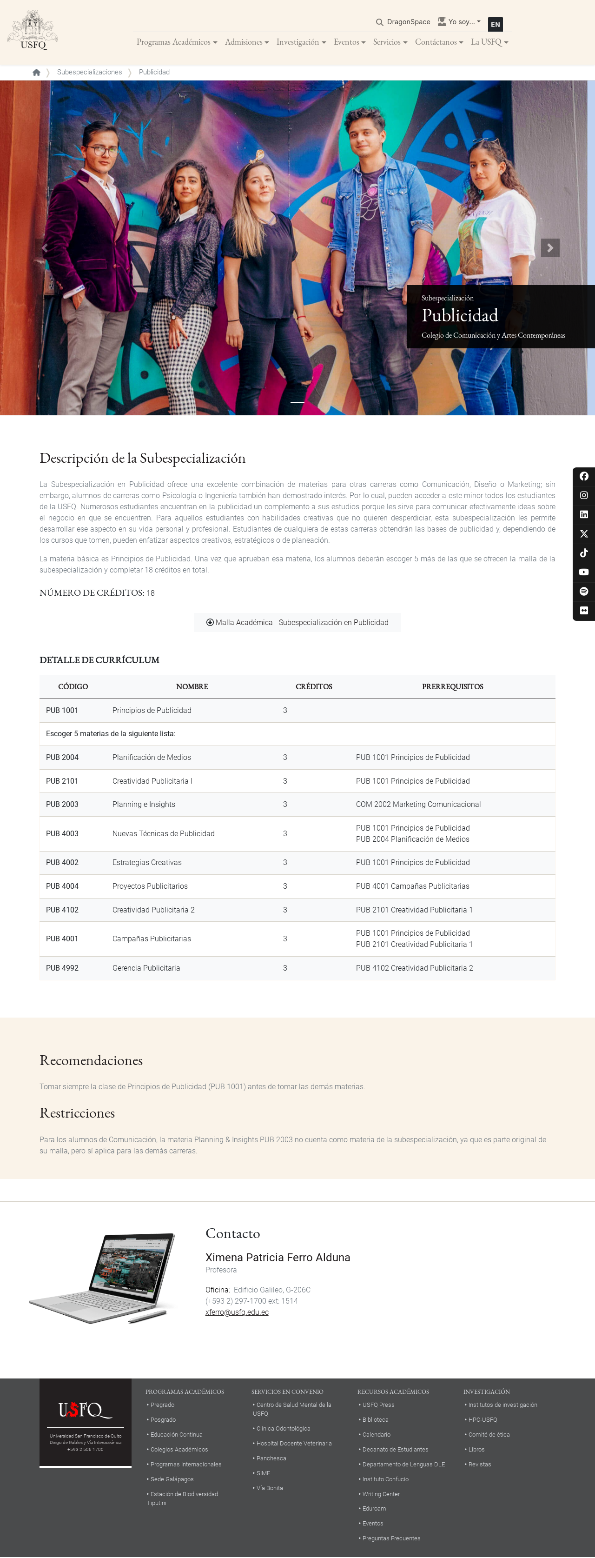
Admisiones (244, 41)
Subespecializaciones (89, 72)
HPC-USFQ (483, 1419)
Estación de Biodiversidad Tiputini (182, 1498)
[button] (44, 248)
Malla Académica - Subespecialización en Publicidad (302, 623)
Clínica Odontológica (284, 1428)
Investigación (298, 41)
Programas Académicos (174, 41)
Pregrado (162, 1404)
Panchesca (271, 1458)
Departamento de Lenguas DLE (404, 1464)
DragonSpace (408, 22)
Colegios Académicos (179, 1449)
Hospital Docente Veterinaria (294, 1443)
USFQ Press (379, 1404)
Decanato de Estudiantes (396, 1449)
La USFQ (486, 41)
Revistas (480, 1464)
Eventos (346, 41)
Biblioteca (376, 1419)
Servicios (387, 41)
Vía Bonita (270, 1488)
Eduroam (374, 1508)
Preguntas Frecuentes (392, 1538)
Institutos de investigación (503, 1404)
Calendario (376, 1434)
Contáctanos (436, 41)
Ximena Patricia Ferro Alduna (277, 1258)
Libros (477, 1449)
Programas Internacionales (186, 1464)
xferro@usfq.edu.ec (237, 1312)
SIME (263, 1473)
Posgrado (163, 1419)
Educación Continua (177, 1434)
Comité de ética (489, 1434)
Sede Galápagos (172, 1479)
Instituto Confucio (386, 1479)
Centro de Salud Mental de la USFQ (292, 1409)
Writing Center (381, 1494)
